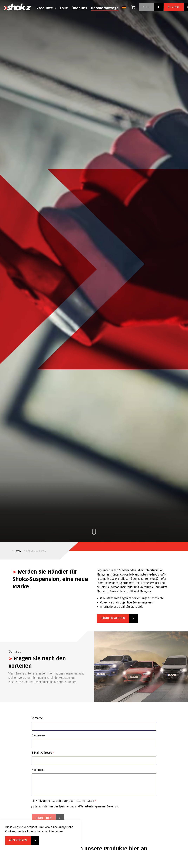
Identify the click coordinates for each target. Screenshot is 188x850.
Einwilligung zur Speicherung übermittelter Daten (64, 801)
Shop (150, 7)
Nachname (38, 735)
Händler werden (117, 618)
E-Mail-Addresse (43, 753)
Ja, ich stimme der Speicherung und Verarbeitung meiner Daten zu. (75, 806)
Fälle (64, 8)
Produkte (44, 8)
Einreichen (48, 818)
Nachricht (38, 770)
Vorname (37, 718)
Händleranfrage (104, 8)
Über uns (79, 8)
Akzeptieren (22, 840)
